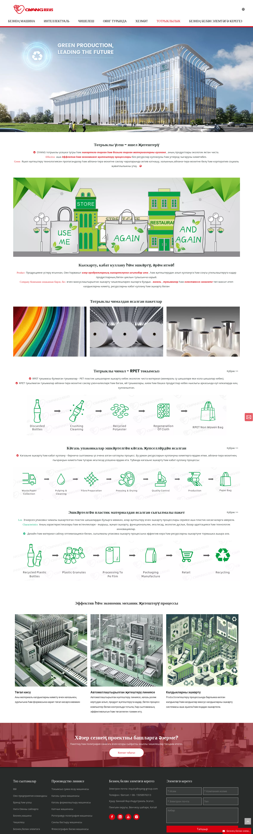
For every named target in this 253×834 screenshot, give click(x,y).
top (248, 821)
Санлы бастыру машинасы (66, 822)
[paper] (126, 483)
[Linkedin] (120, 817)
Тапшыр (202, 829)
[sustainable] (126, 217)
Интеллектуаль (56, 21)
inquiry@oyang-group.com (143, 788)
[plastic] (126, 561)
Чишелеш (86, 21)
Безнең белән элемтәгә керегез (215, 21)
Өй (15, 789)
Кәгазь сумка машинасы (65, 795)
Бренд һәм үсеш (22, 802)
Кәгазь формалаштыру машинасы (71, 802)
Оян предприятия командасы (30, 795)
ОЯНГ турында (115, 21)
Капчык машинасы (62, 809)
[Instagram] (136, 817)
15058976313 (143, 795)
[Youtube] (128, 817)
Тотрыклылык (168, 21)
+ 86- (133, 795)
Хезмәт (141, 21)
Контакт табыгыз (126, 752)
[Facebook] (112, 817)
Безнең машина (21, 21)
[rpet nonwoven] (126, 415)
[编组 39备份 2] (126, 332)
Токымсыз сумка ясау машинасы (70, 789)
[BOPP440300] (203, 332)
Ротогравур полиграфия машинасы (71, 815)
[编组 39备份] (49, 332)
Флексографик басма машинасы (70, 829)
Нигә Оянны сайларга (25, 809)
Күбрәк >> (232, 371)
